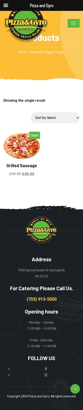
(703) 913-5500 (42, 299)
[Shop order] (55, 117)
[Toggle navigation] (73, 23)
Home (23, 52)
